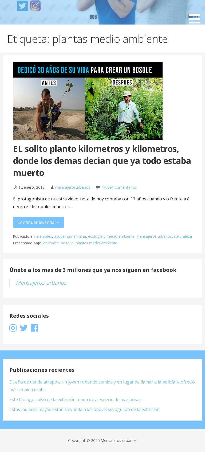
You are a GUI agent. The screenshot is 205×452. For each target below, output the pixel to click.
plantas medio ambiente (96, 242)
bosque (67, 242)
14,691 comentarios (119, 187)
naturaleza (183, 236)
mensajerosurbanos (72, 187)
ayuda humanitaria (70, 236)
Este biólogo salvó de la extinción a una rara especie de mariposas (75, 399)
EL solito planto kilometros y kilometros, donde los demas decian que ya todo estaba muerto (102, 160)
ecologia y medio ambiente (111, 236)
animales (44, 236)
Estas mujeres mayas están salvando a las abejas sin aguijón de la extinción (84, 409)
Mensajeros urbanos (154, 236)
